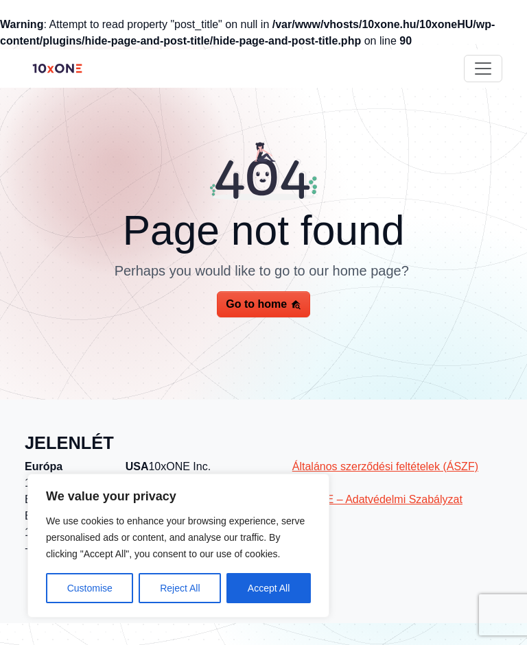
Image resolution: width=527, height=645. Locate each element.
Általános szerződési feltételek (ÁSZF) (385, 466)
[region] (178, 546)
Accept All (269, 588)
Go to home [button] (263, 304)
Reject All (180, 588)
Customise (90, 588)
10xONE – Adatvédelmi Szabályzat (377, 499)
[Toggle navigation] (483, 68)
